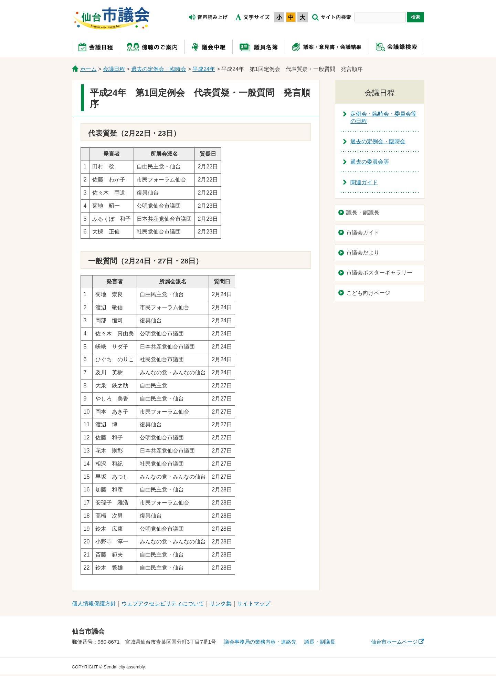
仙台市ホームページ (394, 642)
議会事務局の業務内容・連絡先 (260, 642)
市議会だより (362, 253)
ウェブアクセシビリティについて (163, 603)
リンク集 (221, 603)
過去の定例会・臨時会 (158, 69)
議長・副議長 (362, 212)
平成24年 (203, 69)
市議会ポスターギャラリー (379, 272)
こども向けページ (368, 293)
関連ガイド (364, 182)
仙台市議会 (111, 18)
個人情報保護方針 (94, 603)
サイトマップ (253, 603)
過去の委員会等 (369, 162)
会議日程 (114, 69)
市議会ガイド (362, 233)
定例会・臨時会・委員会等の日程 (383, 117)
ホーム (88, 69)
